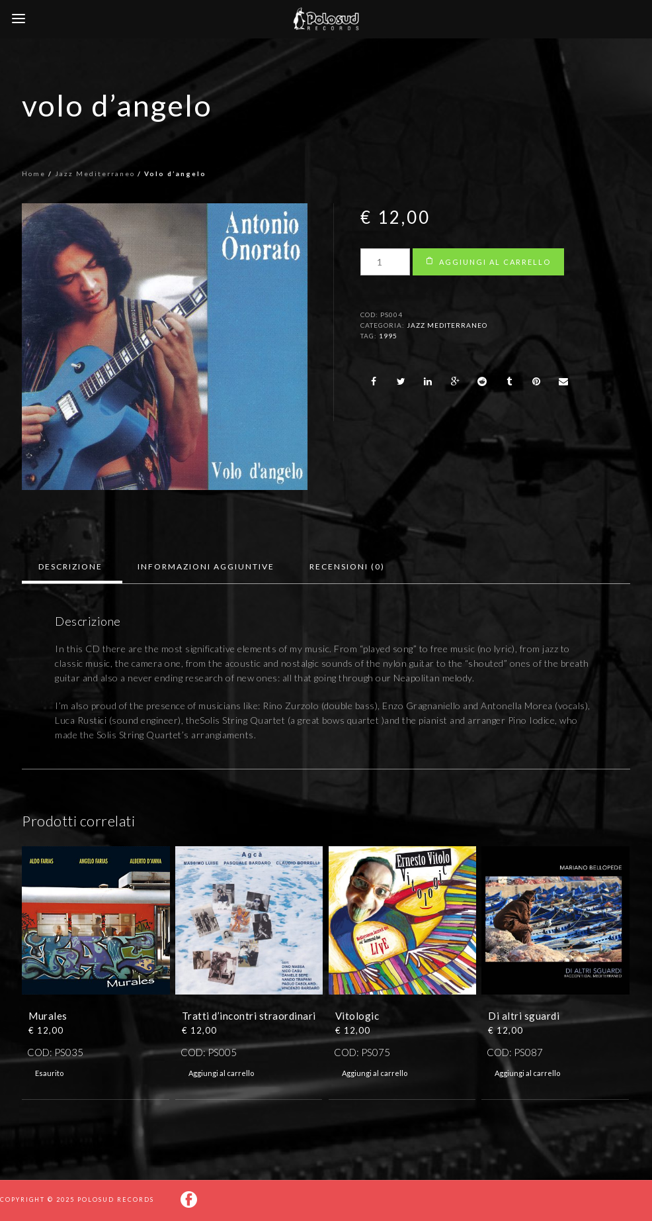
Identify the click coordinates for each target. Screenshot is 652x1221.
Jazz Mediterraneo (95, 173)
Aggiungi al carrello (495, 262)
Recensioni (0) (347, 566)
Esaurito (49, 1073)
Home (34, 173)
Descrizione (70, 566)
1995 (388, 336)
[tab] (70, 567)
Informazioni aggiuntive (206, 566)
